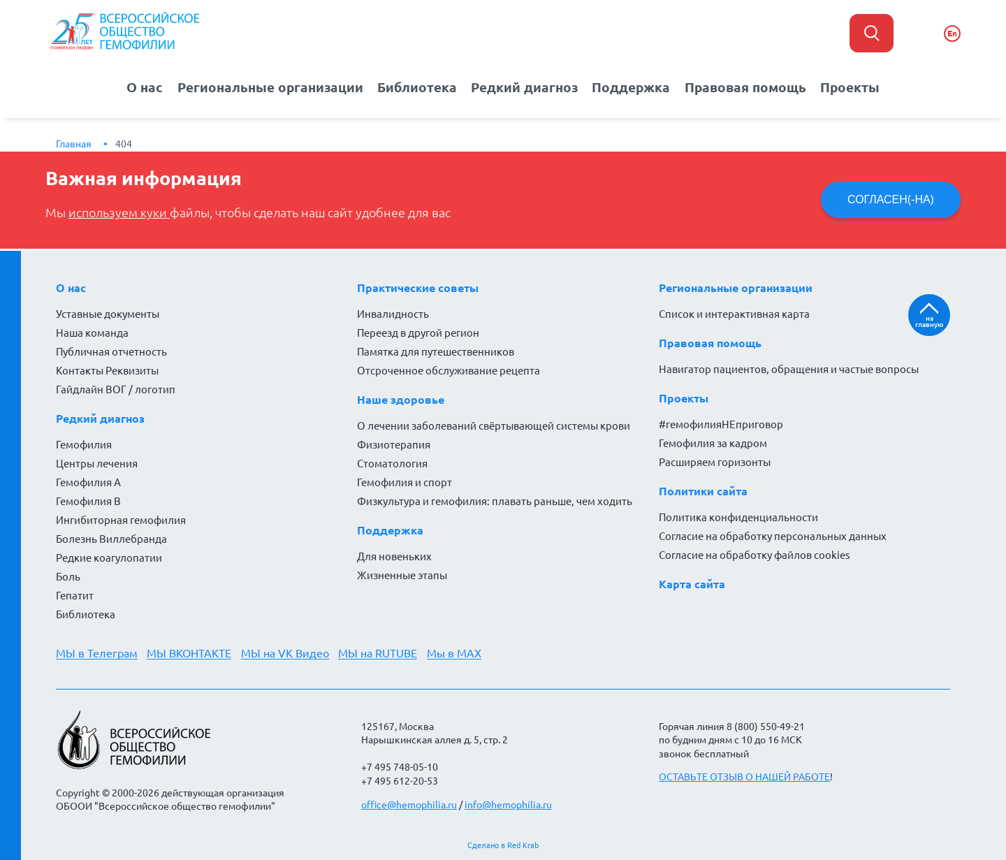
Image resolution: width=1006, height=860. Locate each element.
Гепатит (75, 595)
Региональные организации (277, 86)
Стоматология (392, 463)
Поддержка (627, 86)
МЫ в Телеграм (97, 652)
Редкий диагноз (524, 86)
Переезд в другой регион (418, 332)
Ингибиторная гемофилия (121, 519)
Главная (74, 143)
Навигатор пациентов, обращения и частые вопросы (789, 368)
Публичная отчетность (111, 351)
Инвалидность (393, 313)
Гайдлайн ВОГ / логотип (115, 389)
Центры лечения (97, 463)
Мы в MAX (455, 652)
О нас (157, 86)
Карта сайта (692, 583)
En (952, 33)
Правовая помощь (737, 86)
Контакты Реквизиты (107, 370)
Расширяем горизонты (715, 461)
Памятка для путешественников (435, 351)
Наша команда (92, 332)
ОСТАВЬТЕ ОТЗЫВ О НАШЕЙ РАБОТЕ (744, 776)
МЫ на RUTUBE (379, 652)
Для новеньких (394, 556)
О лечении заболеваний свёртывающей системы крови (493, 425)
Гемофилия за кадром (713, 443)
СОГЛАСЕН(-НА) (890, 199)
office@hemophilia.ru (409, 804)
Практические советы (418, 287)
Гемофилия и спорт (404, 482)
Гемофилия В (88, 500)
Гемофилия (84, 444)
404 (123, 143)
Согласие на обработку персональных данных (773, 535)
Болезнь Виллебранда (111, 538)
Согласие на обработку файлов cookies (754, 554)
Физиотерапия (393, 444)
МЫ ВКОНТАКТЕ (189, 652)
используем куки (119, 212)
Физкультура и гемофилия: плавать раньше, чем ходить (494, 500)
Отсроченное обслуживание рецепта (448, 370)
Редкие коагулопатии (109, 557)
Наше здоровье (400, 399)
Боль (68, 576)
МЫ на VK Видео (286, 652)
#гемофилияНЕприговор (721, 424)
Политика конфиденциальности (738, 517)
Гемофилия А (88, 482)
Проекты (837, 86)
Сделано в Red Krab (503, 845)
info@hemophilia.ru (508, 804)
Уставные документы (107, 313)
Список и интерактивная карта (734, 313)
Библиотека (420, 86)
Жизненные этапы (402, 575)
